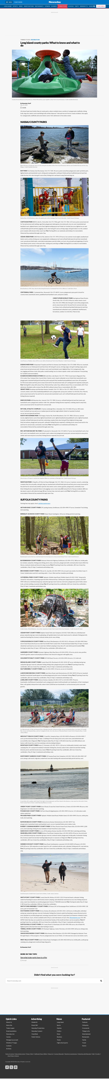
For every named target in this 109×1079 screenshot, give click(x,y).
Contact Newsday (59, 1054)
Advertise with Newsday (84, 1054)
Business (54, 6)
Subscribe (9, 1025)
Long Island (7, 6)
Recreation (35, 39)
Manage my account (12, 1039)
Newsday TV (84, 6)
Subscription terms (20, 1054)
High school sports (62, 1042)
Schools (71, 6)
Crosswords (85, 1028)
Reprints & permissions (71, 1054)
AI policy (97, 1054)
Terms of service (9, 1054)
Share (23, 107)
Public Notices (36, 1037)
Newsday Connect (37, 1031)
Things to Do (62, 6)
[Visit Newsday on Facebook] (7, 1067)
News (20, 6)
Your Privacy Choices (13, 1055)
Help (93, 1054)
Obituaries (85, 1025)
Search (91, 6)
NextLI (84, 1045)
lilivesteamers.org (75, 917)
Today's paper (10, 1028)
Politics (59, 1031)
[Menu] (9, 2)
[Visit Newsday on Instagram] (15, 1067)
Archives (8, 1048)
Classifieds (35, 1034)
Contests (8, 1045)
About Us (9, 1022)
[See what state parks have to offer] (54, 958)
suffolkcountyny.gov (44, 503)
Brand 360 (35, 1025)
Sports (15, 6)
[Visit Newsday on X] (11, 1067)
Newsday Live (10, 1034)
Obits (77, 6)
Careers (8, 1037)
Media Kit (34, 1022)
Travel (84, 1042)
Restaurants (39, 6)
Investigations (29, 6)
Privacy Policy (29, 1054)
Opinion (47, 6)
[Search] (101, 980)
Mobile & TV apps (11, 1042)
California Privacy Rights (40, 1054)
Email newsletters (11, 1031)
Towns (59, 1039)
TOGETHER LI (101, 6)
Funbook (84, 1022)
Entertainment (86, 1034)
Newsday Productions (38, 1028)
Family (84, 1039)
